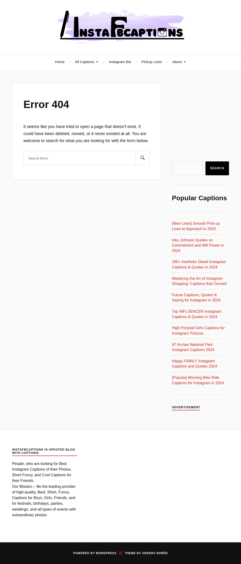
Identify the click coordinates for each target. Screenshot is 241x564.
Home (60, 62)
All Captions (84, 62)
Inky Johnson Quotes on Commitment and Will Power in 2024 (198, 245)
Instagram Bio (120, 62)
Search (217, 168)
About (177, 62)
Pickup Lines (151, 62)
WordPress (106, 553)
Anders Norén (155, 553)
